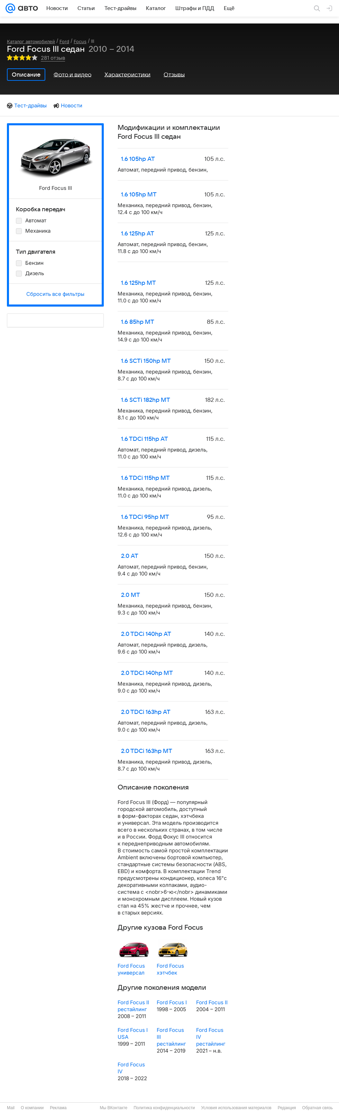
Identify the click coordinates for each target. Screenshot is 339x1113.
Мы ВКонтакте (113, 1107)
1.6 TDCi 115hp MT (145, 478)
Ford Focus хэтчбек (170, 969)
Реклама (58, 1107)
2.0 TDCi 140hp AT (146, 634)
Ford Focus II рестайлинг (133, 1006)
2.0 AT (129, 556)
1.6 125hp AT (137, 234)
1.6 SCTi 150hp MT (146, 361)
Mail (11, 1107)
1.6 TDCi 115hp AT (144, 439)
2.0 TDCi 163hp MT (146, 751)
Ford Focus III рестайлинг (171, 1037)
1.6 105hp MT (139, 195)
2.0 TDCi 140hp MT (147, 673)
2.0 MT (130, 595)
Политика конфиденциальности (164, 1107)
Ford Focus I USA (133, 1033)
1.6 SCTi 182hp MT (145, 400)
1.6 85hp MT (137, 322)
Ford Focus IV (131, 1068)
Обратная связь (317, 1107)
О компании (32, 1107)
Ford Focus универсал (131, 969)
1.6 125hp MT (138, 283)
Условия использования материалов (236, 1107)
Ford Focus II (212, 1002)
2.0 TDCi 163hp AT (146, 712)
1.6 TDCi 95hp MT (145, 517)
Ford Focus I (172, 1002)
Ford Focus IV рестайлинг (211, 1037)
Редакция (287, 1107)
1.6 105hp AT (138, 159)
